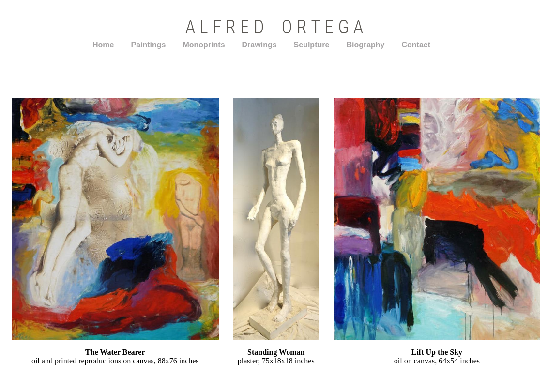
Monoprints (204, 45)
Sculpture (312, 45)
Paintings (148, 45)
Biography (365, 45)
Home (103, 45)
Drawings (259, 45)
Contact (416, 45)
